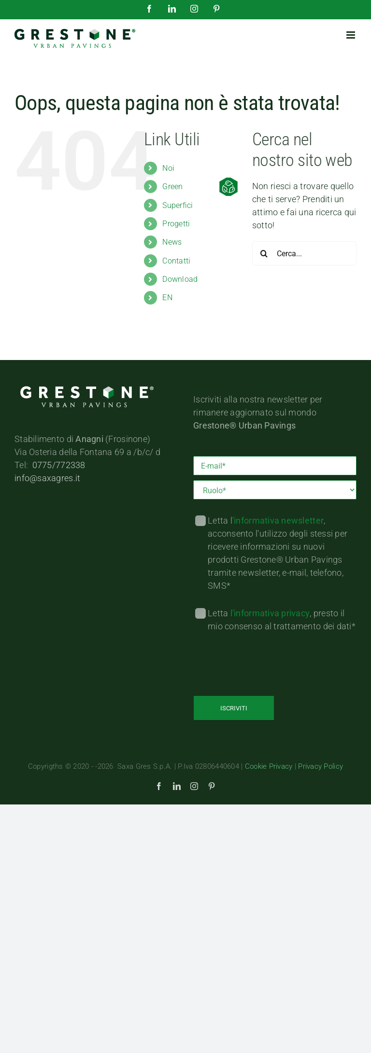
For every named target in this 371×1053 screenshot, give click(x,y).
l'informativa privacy (270, 613)
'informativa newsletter (278, 520)
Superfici (177, 205)
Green (172, 186)
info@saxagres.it (47, 478)
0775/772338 (59, 465)
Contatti (176, 260)
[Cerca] (264, 253)
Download (180, 279)
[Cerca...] (304, 253)
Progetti (176, 223)
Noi (168, 168)
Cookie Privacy (268, 766)
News (172, 242)
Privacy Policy (320, 766)
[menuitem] (200, 297)
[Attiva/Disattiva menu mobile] (351, 35)
